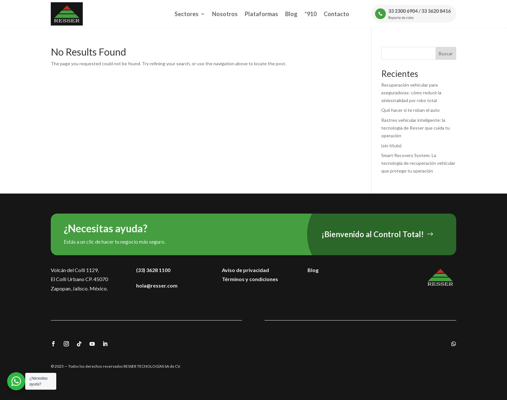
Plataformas (261, 13)
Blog (291, 13)
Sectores (187, 13)
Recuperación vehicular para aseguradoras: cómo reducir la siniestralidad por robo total (411, 92)
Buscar (446, 53)
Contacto (336, 13)
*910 (311, 13)
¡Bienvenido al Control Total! (372, 234)
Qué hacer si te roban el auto (410, 110)
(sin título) (391, 145)
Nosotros (225, 13)
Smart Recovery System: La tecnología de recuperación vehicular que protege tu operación (418, 163)
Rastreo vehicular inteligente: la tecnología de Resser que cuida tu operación (415, 127)
